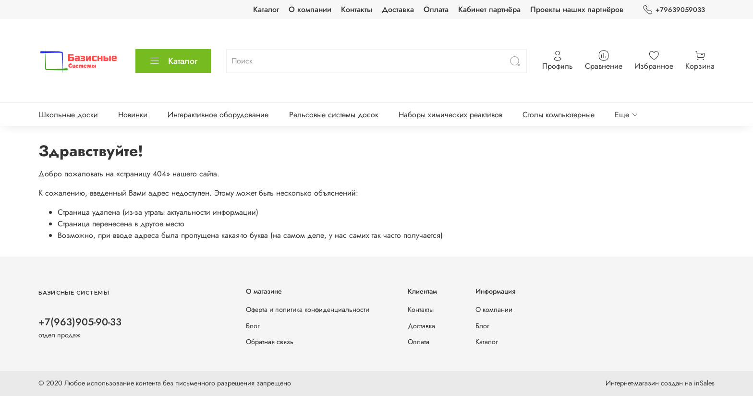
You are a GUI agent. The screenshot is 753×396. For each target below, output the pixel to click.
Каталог (266, 9)
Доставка (398, 9)
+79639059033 (674, 10)
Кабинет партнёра (489, 9)
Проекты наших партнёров (576, 9)
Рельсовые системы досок (333, 114)
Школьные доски (68, 114)
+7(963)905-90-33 (79, 322)
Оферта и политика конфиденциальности (307, 309)
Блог (253, 326)
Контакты (356, 9)
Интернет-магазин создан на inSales (660, 383)
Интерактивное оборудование (218, 114)
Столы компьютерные (558, 114)
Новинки (132, 114)
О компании (310, 9)
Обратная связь (269, 341)
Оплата (436, 9)
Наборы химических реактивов (450, 114)
